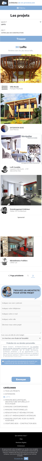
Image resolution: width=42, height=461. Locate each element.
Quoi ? (21, 22)
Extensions (10, 394)
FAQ (21, 439)
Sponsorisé (21, 217)
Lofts (7, 397)
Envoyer (21, 379)
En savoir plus (18, 458)
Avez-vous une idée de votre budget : (13, 335)
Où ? (3, 30)
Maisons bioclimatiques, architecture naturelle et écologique (17, 402)
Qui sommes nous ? (21, 435)
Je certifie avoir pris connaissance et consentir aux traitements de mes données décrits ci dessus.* (19, 362)
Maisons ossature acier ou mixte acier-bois (19, 419)
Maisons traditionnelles (16, 410)
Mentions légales (21, 442)
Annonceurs (21, 446)
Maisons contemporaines (16, 407)
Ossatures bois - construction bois (20, 423)
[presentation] (18, 370)
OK (26, 458)
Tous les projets (12, 391)
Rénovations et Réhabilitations (19, 413)
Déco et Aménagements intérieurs (20, 416)
